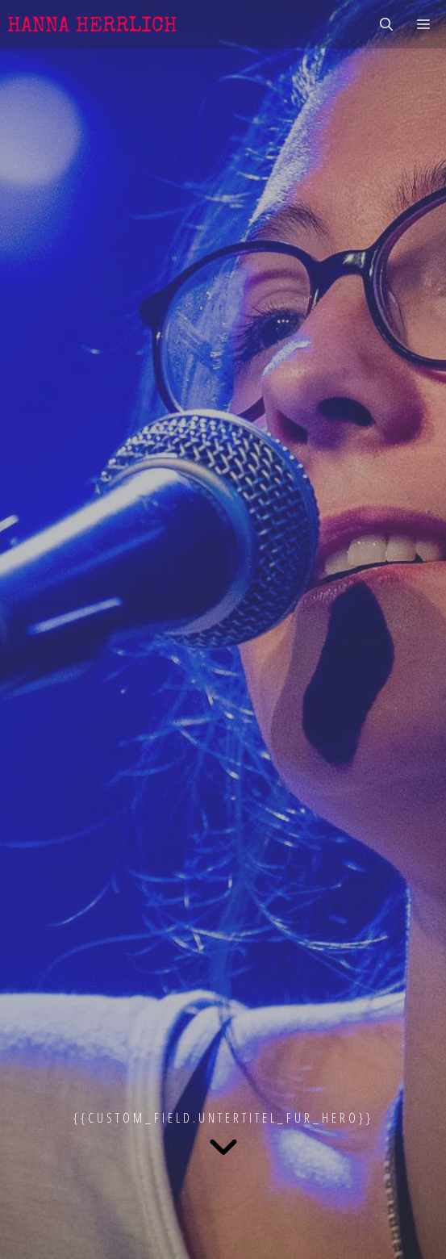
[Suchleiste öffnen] (386, 24)
